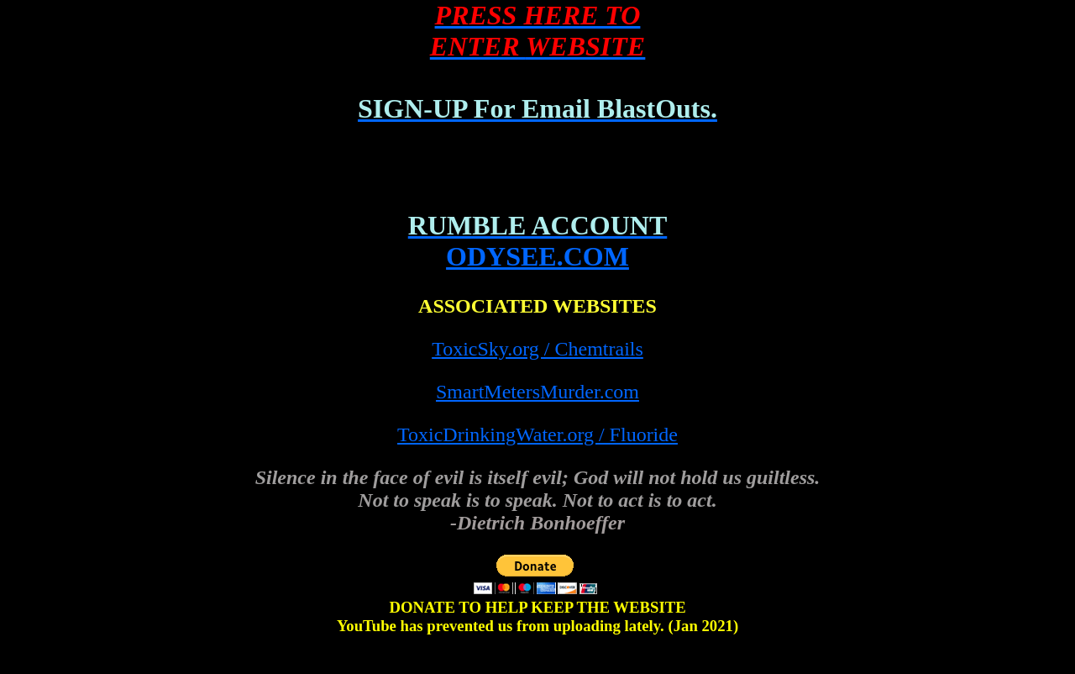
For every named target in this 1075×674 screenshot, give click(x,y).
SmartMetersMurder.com (537, 392)
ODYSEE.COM (537, 256)
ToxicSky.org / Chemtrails (537, 349)
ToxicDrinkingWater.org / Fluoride (537, 434)
